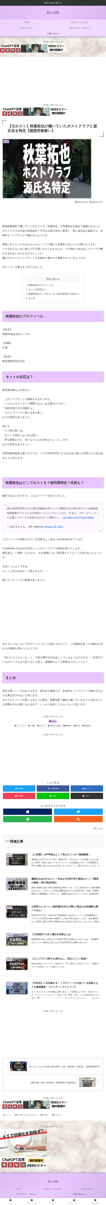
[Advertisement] (53, 78)
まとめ (31, 299)
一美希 (31, 727)
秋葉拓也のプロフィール (40, 285)
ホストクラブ (20, 727)
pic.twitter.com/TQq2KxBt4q (78, 518)
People (52, 722)
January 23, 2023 (53, 527)
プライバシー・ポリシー (27, 1193)
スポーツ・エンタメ (53, 1189)
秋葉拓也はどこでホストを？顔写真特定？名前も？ (54, 294)
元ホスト (41, 727)
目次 (49, 279)
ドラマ (18, 1189)
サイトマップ (87, 1189)
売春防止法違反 (54, 727)
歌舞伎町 (67, 727)
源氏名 (77, 727)
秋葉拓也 (87, 727)
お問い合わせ (79, 1193)
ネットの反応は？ (37, 290)
